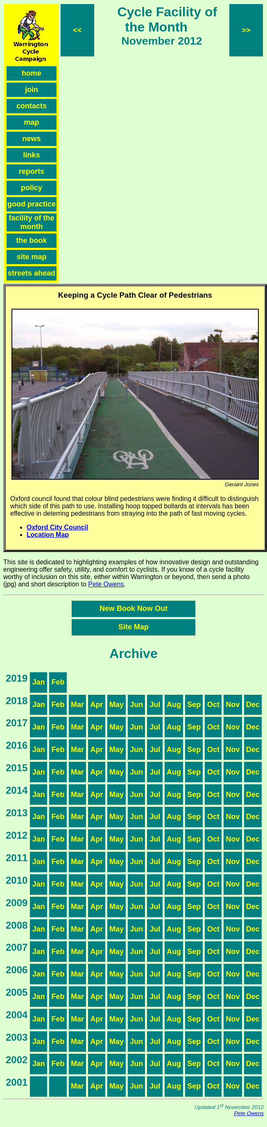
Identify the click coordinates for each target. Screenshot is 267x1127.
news (31, 139)
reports (31, 171)
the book (31, 240)
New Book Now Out (133, 608)
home (31, 73)
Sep (194, 704)
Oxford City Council (57, 527)
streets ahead (31, 273)
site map (31, 257)
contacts (31, 106)
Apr (97, 704)
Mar (77, 704)
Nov (233, 704)
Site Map (133, 627)
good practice (31, 204)
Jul (154, 704)
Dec (253, 704)
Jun (136, 704)
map (31, 122)
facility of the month (31, 222)
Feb (57, 682)
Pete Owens (106, 584)
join (31, 89)
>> (246, 30)
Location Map (48, 534)
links (31, 155)
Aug (174, 704)
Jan (38, 682)
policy (31, 188)
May (116, 704)
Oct (213, 704)
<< (77, 30)
